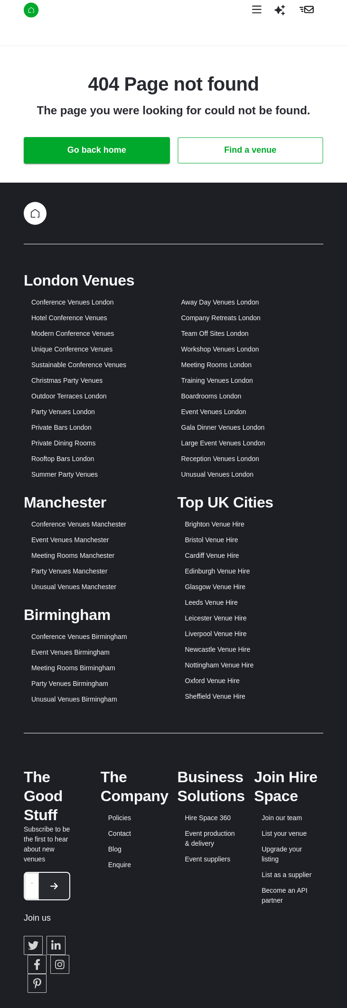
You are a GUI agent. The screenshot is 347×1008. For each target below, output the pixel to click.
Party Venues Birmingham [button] (69, 683)
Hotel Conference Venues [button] (69, 318)
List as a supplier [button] (286, 875)
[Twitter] (33, 945)
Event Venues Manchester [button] (70, 540)
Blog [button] (115, 849)
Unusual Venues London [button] (217, 474)
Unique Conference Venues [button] (72, 349)
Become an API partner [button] (285, 895)
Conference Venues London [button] (72, 302)
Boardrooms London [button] (211, 396)
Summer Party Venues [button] (64, 474)
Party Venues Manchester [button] (69, 571)
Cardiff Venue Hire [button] (212, 555)
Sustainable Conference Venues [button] (78, 365)
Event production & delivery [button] (210, 838)
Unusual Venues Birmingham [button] (74, 699)
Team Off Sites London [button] (215, 333)
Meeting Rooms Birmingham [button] (73, 668)
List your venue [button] (284, 833)
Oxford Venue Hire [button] (212, 680)
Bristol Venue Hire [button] (211, 540)
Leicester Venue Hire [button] (216, 618)
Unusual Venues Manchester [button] (73, 587)
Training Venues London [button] (217, 380)
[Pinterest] (37, 983)
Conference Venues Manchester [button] (78, 524)
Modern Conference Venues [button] (72, 333)
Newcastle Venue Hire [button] (218, 649)
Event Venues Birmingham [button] (70, 652)
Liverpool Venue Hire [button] (216, 634)
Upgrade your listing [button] (282, 854)
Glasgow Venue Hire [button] (215, 587)
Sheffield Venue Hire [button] (215, 696)
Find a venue (250, 150)
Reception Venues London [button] (220, 458)
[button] (279, 13)
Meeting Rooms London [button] (216, 365)
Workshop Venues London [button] (220, 349)
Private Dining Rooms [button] (63, 443)
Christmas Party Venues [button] (67, 380)
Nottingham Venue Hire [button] (219, 665)
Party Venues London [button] (63, 412)
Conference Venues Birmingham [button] (79, 636)
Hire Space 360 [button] (208, 818)
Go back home (96, 150)
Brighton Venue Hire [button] (214, 524)
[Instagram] (59, 964)
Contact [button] (119, 833)
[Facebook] (37, 964)
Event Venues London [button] (213, 412)
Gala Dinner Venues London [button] (223, 427)
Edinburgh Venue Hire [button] (217, 571)
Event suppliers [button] (208, 859)
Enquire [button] (119, 865)
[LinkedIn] (56, 945)
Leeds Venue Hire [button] (211, 602)
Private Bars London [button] (61, 427)
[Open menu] (256, 9)
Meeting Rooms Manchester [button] (72, 555)
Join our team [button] (282, 818)
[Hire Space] (55, 11)
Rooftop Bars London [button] (62, 458)
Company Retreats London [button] (221, 318)
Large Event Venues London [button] (223, 443)
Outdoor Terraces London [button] (69, 396)
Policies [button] (119, 818)
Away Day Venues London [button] (220, 302)
